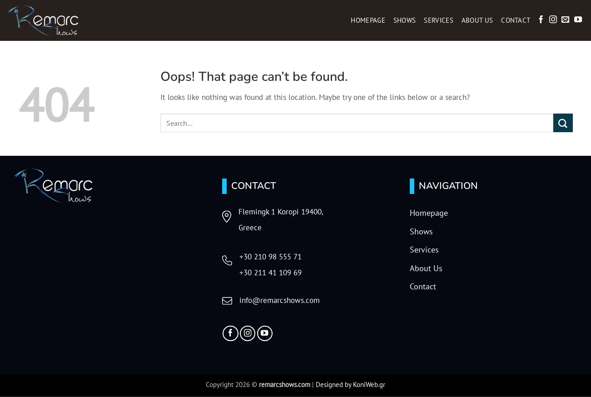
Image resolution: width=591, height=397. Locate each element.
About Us (477, 20)
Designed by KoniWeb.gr (350, 384)
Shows (404, 20)
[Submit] (562, 123)
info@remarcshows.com (279, 300)
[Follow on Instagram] (553, 20)
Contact (515, 20)
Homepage (368, 20)
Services (438, 20)
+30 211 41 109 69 (270, 273)
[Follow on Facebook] (541, 20)
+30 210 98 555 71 (270, 257)
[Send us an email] (565, 20)
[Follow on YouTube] (578, 20)
